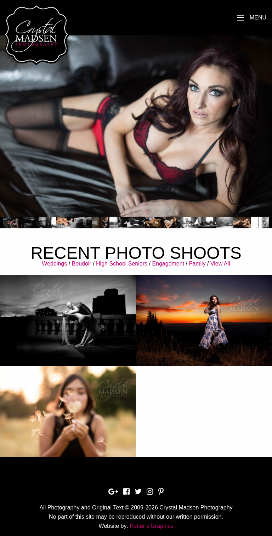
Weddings (54, 264)
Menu (258, 18)
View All (220, 264)
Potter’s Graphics (151, 526)
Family (197, 264)
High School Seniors (121, 264)
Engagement (168, 264)
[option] (136, 126)
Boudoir (81, 264)
